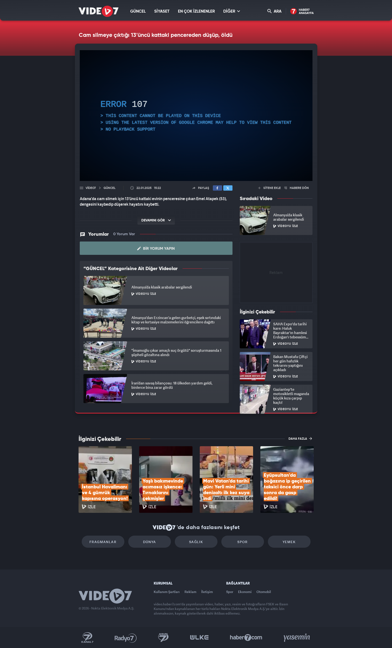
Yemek (289, 541)
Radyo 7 (126, 637)
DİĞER (231, 11)
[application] (196, 115)
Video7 (91, 188)
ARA (274, 11)
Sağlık (196, 541)
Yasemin (297, 637)
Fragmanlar (102, 541)
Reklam (190, 591)
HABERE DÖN (296, 188)
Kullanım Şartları (167, 591)
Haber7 (246, 637)
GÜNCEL (138, 11)
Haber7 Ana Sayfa (302, 11)
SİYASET (161, 11)
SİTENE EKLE (269, 188)
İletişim (207, 591)
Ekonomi (245, 591)
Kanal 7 (87, 637)
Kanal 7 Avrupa (163, 637)
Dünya (149, 541)
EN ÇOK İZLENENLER (196, 11)
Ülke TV (199, 637)
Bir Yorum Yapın (156, 248)
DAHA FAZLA (300, 438)
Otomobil (263, 591)
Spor (242, 541)
